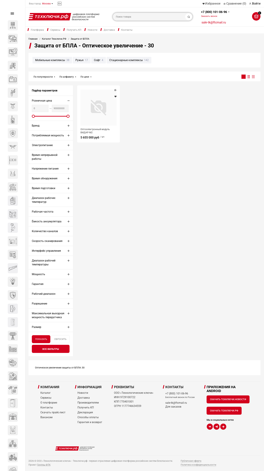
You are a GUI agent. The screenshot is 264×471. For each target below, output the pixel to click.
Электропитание (42, 145)
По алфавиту (66, 76)
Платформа (37, 30)
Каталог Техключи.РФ (54, 38)
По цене (84, 76)
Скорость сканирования (47, 241)
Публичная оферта (191, 461)
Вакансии (46, 417)
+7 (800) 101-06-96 (214, 13)
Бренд (36, 125)
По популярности (43, 76)
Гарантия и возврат (89, 422)
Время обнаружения (44, 178)
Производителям (88, 402)
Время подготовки (43, 188)
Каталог (45, 392)
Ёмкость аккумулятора (46, 221)
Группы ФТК (44, 464)
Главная (33, 38)
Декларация (85, 412)
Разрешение (39, 303)
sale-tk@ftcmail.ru (214, 22)
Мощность (38, 274)
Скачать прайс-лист (52, 412)
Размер (36, 327)
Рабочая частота (42, 211)
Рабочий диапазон (43, 293)
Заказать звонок (209, 16)
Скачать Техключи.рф (224, 410)
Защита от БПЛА (80, 38)
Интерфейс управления (46, 250)
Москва (46, 3)
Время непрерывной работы (44, 156)
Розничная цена (42, 100)
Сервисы (55, 30)
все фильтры (50, 349)
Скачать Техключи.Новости (228, 399)
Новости (92, 30)
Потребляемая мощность (48, 135)
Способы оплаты (88, 417)
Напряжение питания (45, 168)
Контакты (127, 30)
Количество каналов (45, 231)
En (59, 3)
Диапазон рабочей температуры (43, 262)
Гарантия (37, 284)
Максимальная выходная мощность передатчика (48, 315)
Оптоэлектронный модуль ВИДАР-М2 (95, 131)
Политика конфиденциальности (198, 464)
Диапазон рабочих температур (43, 199)
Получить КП (74, 30)
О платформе (48, 402)
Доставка (109, 30)
